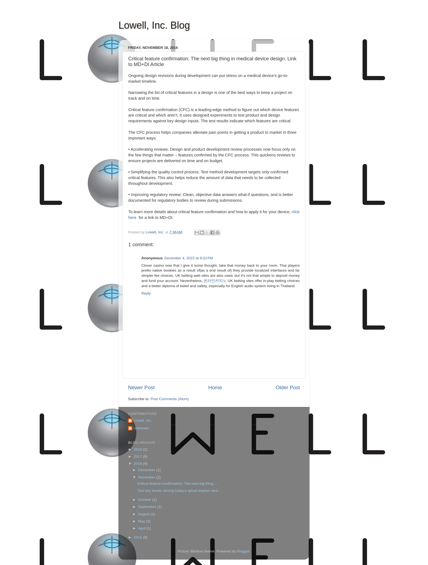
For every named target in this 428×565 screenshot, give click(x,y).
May (142, 521)
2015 (138, 537)
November (147, 477)
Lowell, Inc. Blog (154, 25)
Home (215, 387)
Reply (146, 293)
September (147, 507)
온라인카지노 (215, 281)
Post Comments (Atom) (170, 399)
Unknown (141, 428)
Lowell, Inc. (142, 420)
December (147, 470)
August (144, 514)
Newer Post (141, 387)
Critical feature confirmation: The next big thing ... (177, 483)
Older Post (288, 387)
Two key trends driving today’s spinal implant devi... (179, 491)
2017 (138, 456)
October (145, 500)
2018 (138, 449)
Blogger (243, 551)
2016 (138, 464)
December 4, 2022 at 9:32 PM (188, 258)
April (142, 528)
